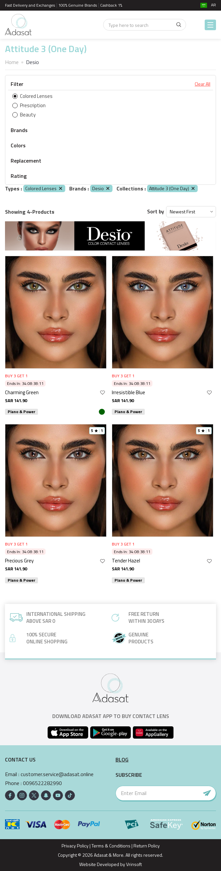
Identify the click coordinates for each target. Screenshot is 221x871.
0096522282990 (42, 783)
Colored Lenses (44, 188)
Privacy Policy (75, 845)
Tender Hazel (126, 560)
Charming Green (22, 392)
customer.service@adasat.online (57, 774)
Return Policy (146, 845)
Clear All (202, 84)
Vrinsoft (133, 864)
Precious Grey (19, 560)
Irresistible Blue (128, 392)
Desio (101, 188)
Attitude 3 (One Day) (172, 188)
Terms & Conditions (111, 845)
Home (12, 62)
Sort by (155, 211)
